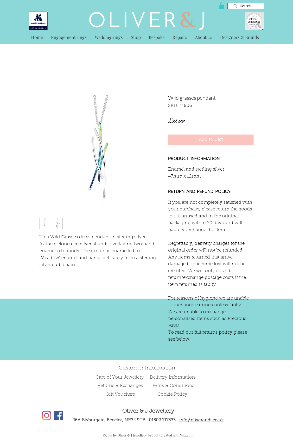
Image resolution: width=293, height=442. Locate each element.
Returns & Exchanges (120, 386)
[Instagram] (46, 415)
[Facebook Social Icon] (58, 415)
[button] (221, 5)
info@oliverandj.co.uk (201, 420)
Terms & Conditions (172, 386)
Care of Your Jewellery (120, 377)
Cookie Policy (172, 394)
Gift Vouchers (120, 394)
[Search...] (247, 6)
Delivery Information (172, 377)
